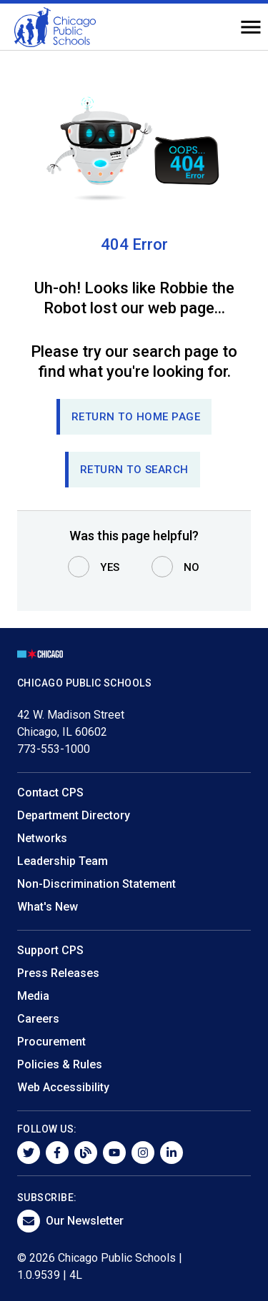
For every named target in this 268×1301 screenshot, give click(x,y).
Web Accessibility (63, 1087)
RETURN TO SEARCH (134, 469)
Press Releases (58, 973)
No (192, 567)
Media (33, 996)
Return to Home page (136, 416)
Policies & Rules (59, 1064)
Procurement (51, 1041)
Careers (38, 1019)
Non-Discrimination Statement (96, 884)
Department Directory (73, 815)
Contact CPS (50, 792)
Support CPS (50, 950)
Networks (42, 838)
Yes (110, 567)
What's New (47, 906)
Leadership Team (62, 861)
